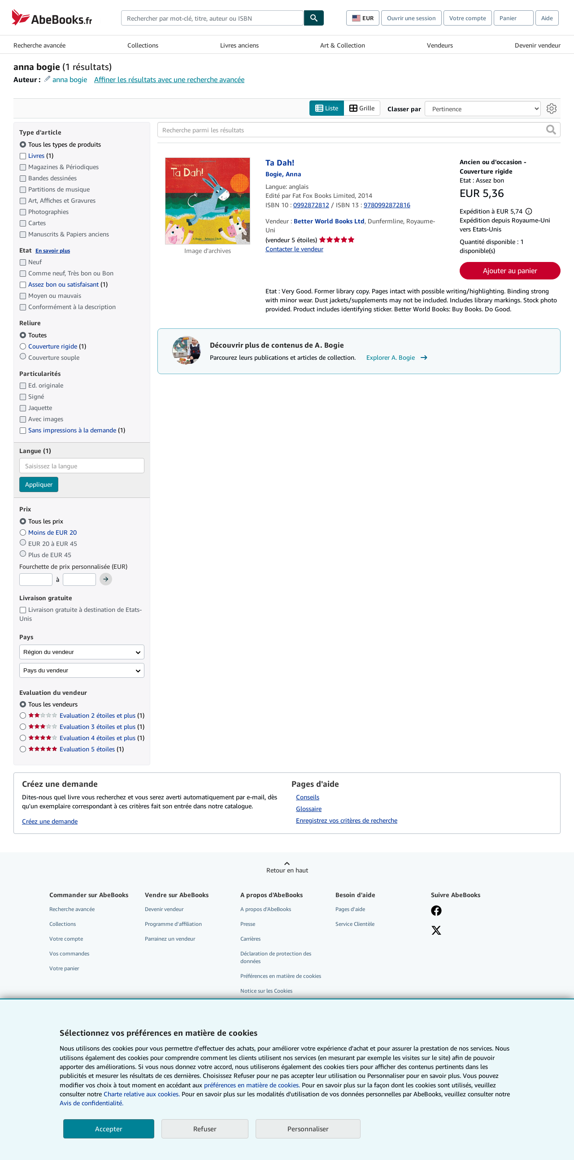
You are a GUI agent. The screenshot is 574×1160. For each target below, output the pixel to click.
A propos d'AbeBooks (265, 909)
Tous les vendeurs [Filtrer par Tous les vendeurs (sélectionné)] (53, 704)
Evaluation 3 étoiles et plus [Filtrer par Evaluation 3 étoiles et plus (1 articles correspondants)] (86, 726)
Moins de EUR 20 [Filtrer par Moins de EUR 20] (48, 532)
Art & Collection (342, 45)
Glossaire (309, 808)
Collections (142, 45)
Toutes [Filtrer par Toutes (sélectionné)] (33, 335)
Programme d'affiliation (173, 923)
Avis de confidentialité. (91, 1103)
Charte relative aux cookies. (143, 1094)
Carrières (250, 938)
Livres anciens (239, 45)
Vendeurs (440, 45)
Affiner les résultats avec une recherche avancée (169, 79)
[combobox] (212, 18)
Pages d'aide (350, 909)
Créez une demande (50, 821)
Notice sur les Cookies (266, 990)
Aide (547, 18)
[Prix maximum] (79, 579)
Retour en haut (287, 870)
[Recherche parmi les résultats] (359, 129)
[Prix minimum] (35, 579)
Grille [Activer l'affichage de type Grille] (361, 108)
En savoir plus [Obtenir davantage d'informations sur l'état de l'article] (52, 250)
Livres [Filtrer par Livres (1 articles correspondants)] (36, 155)
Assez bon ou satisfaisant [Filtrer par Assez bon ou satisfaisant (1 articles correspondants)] (63, 284)
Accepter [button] (108, 1129)
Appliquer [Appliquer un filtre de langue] (38, 484)
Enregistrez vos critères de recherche (346, 820)
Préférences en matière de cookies (280, 975)
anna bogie (69, 79)
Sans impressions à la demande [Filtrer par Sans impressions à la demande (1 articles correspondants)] (72, 430)
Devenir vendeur (538, 45)
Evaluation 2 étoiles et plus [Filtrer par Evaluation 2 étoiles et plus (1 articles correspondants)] (86, 715)
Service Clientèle (354, 923)
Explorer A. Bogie (398, 357)
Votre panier (64, 968)
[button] (551, 130)
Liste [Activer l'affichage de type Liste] (326, 108)
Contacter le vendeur (294, 249)
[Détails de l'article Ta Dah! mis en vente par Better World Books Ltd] (207, 200)
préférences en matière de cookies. (252, 1085)
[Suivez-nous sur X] (436, 931)
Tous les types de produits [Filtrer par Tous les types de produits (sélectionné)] (61, 144)
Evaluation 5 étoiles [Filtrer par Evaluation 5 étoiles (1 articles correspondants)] (76, 749)
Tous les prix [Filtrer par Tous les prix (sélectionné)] (42, 521)
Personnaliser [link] (308, 1129)
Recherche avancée (39, 45)
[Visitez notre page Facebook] (436, 911)
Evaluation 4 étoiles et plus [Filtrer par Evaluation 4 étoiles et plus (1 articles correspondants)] (86, 737)
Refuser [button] (205, 1129)
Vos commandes (69, 953)
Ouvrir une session (411, 18)
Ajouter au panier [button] (510, 270)
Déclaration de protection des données (275, 957)
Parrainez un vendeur (170, 938)
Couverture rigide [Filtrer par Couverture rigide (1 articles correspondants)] (52, 346)
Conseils (307, 797)
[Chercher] (314, 18)
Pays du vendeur (45, 670)
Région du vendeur (48, 652)
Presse (247, 923)
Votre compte (467, 18)
